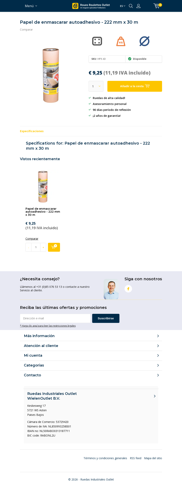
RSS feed (135, 458)
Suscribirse (106, 318)
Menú (29, 6)
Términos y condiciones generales (105, 458)
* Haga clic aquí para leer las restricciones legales (48, 325)
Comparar (26, 29)
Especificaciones (32, 131)
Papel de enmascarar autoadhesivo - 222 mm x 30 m (42, 212)
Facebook (128, 288)
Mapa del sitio (153, 458)
